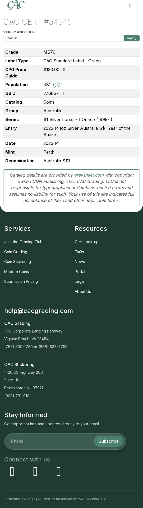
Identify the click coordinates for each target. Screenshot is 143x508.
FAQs (79, 252)
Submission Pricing (21, 281)
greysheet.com (89, 175)
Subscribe (108, 441)
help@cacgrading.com (38, 311)
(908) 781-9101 (17, 396)
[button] (130, 5)
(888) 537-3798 (53, 346)
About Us (83, 291)
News (80, 261)
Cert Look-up (87, 241)
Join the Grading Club (23, 241)
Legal (80, 281)
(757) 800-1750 (18, 346)
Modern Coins (16, 271)
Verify (131, 38)
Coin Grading (15, 252)
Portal (80, 271)
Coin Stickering (17, 261)
